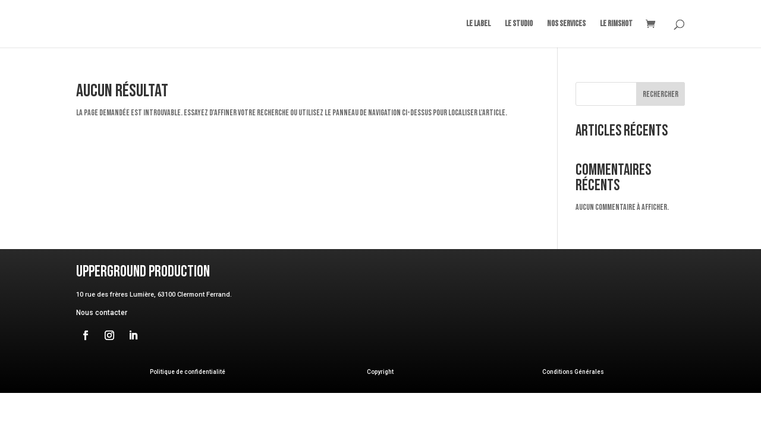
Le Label (478, 24)
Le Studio (519, 24)
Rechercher (660, 94)
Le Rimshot (616, 24)
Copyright (380, 372)
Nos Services (566, 24)
